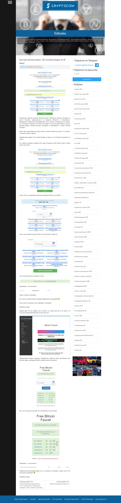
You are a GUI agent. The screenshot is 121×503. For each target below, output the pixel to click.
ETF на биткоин (80, 133)
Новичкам (78, 261)
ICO (76, 143)
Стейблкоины (79, 325)
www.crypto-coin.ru (101, 499)
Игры (76, 212)
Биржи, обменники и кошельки (84, 183)
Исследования (79, 222)
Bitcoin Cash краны (80, 94)
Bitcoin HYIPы (79, 99)
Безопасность (79, 178)
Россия (77, 316)
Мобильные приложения (82, 251)
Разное (77, 306)
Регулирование (79, 311)
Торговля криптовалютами (83, 335)
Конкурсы (78, 227)
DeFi (76, 123)
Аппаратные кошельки (82, 173)
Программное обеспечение (83, 296)
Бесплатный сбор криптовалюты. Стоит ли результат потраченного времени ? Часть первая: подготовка (31, 485)
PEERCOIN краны (80, 158)
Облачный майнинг (81, 281)
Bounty (77, 114)
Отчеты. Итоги (79, 291)
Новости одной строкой (82, 276)
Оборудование (79, 286)
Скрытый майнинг (80, 320)
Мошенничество (80, 256)
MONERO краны (80, 153)
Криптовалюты (79, 237)
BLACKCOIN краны (81, 109)
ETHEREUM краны (80, 138)
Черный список (79, 345)
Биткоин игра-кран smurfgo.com (59, 484)
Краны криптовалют (38, 67)
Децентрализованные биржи (84, 192)
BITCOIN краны (29, 67)
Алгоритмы (78, 163)
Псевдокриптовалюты (81, 301)
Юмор (77, 350)
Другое (77, 202)
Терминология (79, 330)
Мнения (77, 247)
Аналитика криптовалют (82, 168)
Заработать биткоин (81, 207)
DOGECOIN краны (80, 128)
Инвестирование (80, 217)
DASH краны (79, 119)
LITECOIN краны (80, 148)
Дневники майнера (80, 197)
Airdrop (77, 89)
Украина (77, 340)
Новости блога (79, 266)
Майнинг (77, 242)
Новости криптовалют (81, 271)
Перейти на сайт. (24, 307)
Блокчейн (78, 187)
